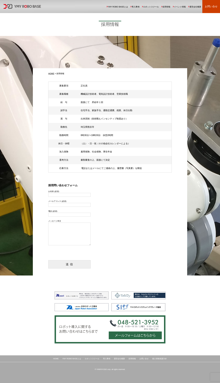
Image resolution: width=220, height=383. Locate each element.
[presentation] (69, 254)
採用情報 (166, 7)
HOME (51, 73)
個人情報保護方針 (159, 359)
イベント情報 (180, 7)
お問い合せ (211, 6)
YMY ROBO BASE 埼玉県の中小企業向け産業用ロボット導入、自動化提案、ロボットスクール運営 (22, 6)
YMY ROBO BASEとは (118, 7)
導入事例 (135, 7)
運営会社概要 (195, 7)
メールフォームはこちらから (134, 336)
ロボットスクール (151, 7)
